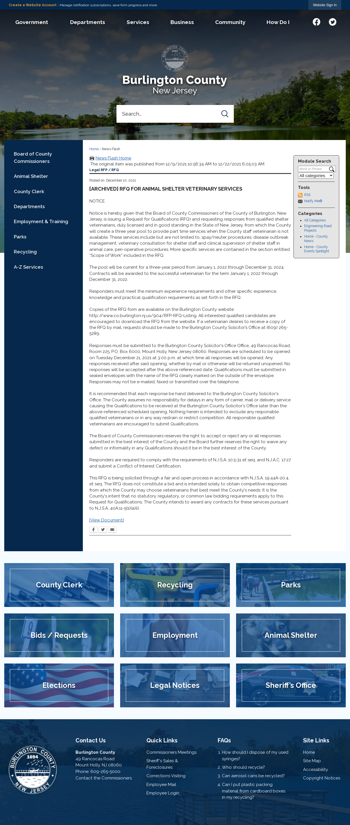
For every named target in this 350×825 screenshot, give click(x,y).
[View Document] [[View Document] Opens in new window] (106, 520)
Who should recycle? (243, 767)
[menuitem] (31, 22)
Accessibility (315, 769)
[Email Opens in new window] (112, 530)
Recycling (25, 252)
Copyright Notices (321, 778)
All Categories (315, 220)
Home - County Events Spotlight (316, 249)
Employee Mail (161, 784)
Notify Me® (313, 201)
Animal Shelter (31, 176)
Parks (20, 237)
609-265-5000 (105, 771)
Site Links (316, 740)
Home (94, 149)
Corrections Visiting (165, 775)
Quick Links (162, 740)
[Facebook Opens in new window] (93, 530)
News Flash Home (113, 158)
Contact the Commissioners (103, 778)
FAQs (224, 740)
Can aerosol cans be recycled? (253, 775)
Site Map (312, 760)
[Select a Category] (316, 175)
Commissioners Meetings (171, 752)
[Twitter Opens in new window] (103, 530)
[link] (324, 5)
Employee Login (162, 793)
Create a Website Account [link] (33, 5)
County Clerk (29, 191)
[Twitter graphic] (332, 21)
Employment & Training (41, 221)
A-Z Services (28, 267)
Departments (29, 206)
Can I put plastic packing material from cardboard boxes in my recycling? (253, 791)
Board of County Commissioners (33, 157)
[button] (225, 114)
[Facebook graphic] (316, 21)
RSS (307, 195)
